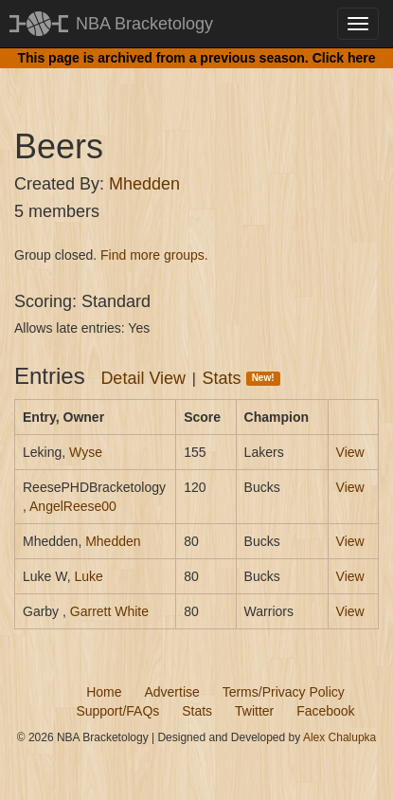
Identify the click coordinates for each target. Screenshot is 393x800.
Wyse (85, 452)
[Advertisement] (203, 80)
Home (103, 692)
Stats (241, 378)
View (350, 452)
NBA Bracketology (144, 23)
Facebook (325, 710)
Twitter (254, 710)
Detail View (143, 378)
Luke (88, 576)
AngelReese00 (72, 506)
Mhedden (144, 183)
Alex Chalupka (339, 737)
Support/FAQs (117, 710)
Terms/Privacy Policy (284, 692)
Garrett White (109, 611)
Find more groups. (154, 255)
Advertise (171, 692)
